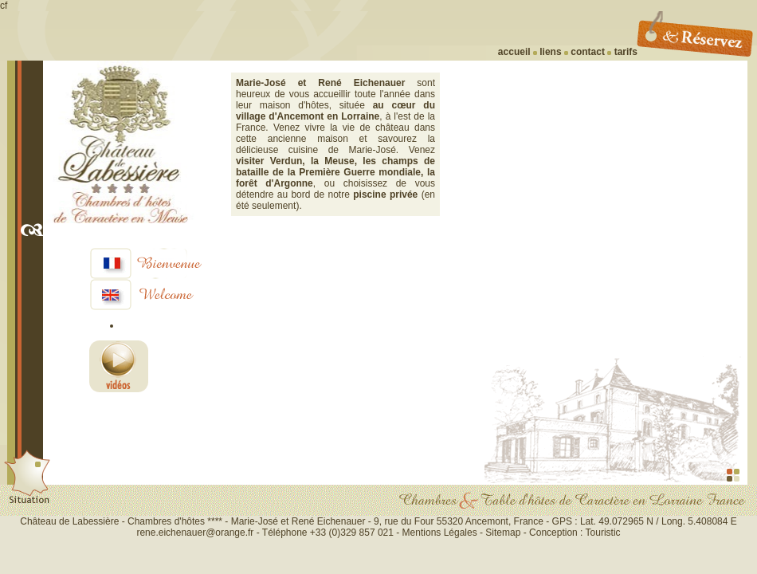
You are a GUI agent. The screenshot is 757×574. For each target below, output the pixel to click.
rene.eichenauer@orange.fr (194, 532)
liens (549, 51)
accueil (514, 51)
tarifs (624, 51)
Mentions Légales (441, 532)
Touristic (603, 532)
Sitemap (502, 532)
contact (588, 51)
